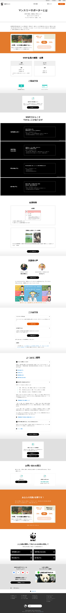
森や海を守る (20, 372)
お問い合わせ (35, 598)
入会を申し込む (33, 323)
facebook (13, 572)
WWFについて (14, 595)
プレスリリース (50, 595)
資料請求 (60, 0)
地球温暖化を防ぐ (21, 375)
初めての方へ (35, 595)
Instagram (27, 572)
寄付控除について (33, 107)
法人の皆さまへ (54, 0)
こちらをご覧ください (40, 611)
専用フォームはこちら (21, 481)
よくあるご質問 (25, 598)
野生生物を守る (20, 370)
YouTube (22, 572)
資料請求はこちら (33, 453)
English (49, 601)
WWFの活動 (25, 595)
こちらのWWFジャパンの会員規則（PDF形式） (32, 345)
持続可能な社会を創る (22, 377)
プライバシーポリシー (51, 598)
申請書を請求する (33, 335)
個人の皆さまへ (48, 0)
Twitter (18, 572)
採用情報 (13, 598)
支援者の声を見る (33, 277)
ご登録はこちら (21, 582)
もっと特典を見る (33, 251)
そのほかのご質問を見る (33, 434)
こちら (38, 525)
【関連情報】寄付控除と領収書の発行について (26, 417)
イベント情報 (20, 428)
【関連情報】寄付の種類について (24, 400)
